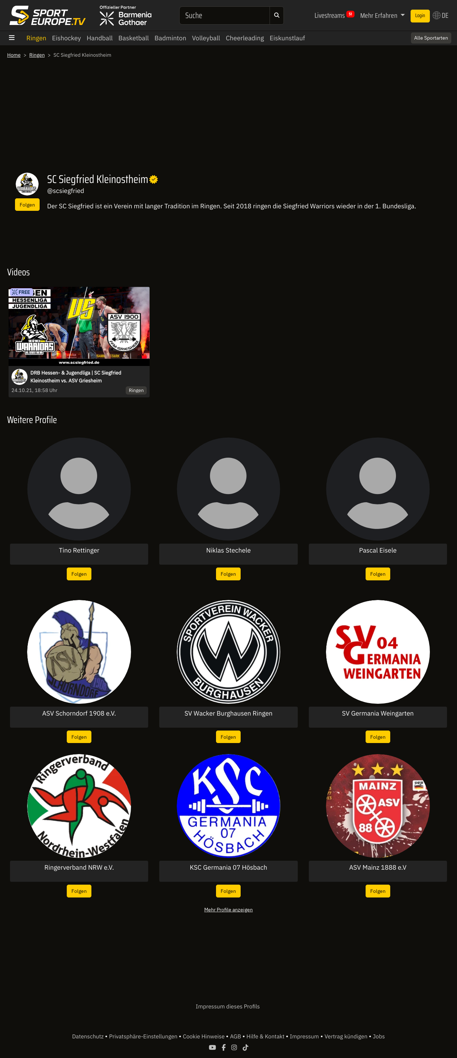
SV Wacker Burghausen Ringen (229, 713)
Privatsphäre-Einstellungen (144, 1036)
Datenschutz (88, 1036)
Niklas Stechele (228, 550)
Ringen (36, 38)
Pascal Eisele (378, 550)
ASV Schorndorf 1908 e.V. (79, 713)
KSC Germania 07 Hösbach (228, 867)
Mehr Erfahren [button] (379, 15)
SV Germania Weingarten (378, 713)
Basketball (134, 38)
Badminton (170, 38)
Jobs (379, 1036)
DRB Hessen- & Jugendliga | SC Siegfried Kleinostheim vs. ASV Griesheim (75, 377)
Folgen (27, 204)
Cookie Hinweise (204, 1036)
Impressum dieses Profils (228, 1006)
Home (14, 55)
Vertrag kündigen (347, 1036)
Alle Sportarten (431, 38)
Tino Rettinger (79, 550)
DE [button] (440, 15)
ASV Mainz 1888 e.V (378, 867)
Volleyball (206, 38)
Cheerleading (245, 38)
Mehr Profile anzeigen (228, 909)
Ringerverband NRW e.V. (79, 867)
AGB (236, 1036)
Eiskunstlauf (287, 38)
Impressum (304, 1036)
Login (420, 16)
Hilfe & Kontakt (266, 1036)
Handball (100, 38)
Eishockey (66, 38)
